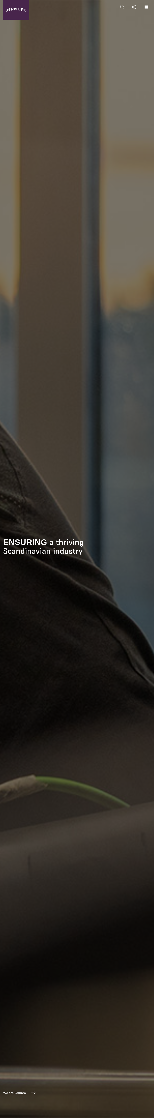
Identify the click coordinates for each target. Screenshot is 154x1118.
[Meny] (146, 7)
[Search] (122, 7)
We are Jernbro (19, 1093)
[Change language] (134, 7)
